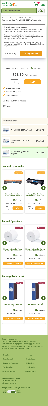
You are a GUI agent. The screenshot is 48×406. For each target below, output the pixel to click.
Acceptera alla (31, 53)
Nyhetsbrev (30, 363)
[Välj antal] (14, 81)
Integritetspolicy (8, 359)
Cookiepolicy (30, 367)
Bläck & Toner (40, 18)
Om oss (29, 355)
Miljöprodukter (31, 371)
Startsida (5, 18)
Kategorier (13, 18)
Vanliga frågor (8, 367)
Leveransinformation (10, 363)
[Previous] (4, 188)
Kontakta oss (30, 359)
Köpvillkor (6, 355)
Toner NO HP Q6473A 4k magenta (28, 20)
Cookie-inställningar (10, 53)
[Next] (43, 188)
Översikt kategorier (10, 371)
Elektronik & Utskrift (26, 18)
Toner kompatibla (8, 20)
